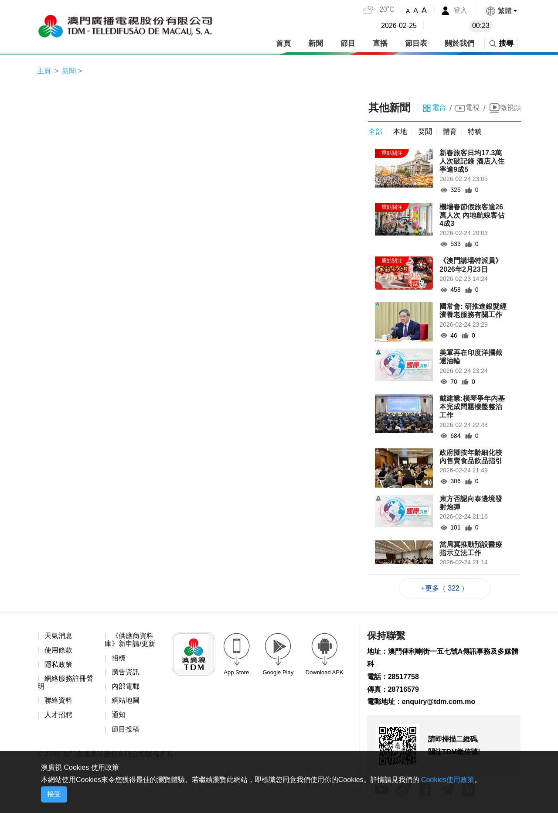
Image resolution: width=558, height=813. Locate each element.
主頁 (44, 71)
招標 (119, 658)
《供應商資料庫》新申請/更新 (130, 639)
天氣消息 (58, 635)
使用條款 (58, 650)
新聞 (315, 43)
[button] (501, 10)
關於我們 (459, 43)
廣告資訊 (126, 672)
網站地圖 (126, 700)
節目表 (416, 43)
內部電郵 (126, 686)
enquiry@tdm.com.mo (439, 701)
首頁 (283, 43)
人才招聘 (58, 714)
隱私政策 (58, 664)
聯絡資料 (58, 700)
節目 (347, 43)
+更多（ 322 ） (445, 588)
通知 (119, 714)
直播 (380, 43)
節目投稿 (126, 729)
